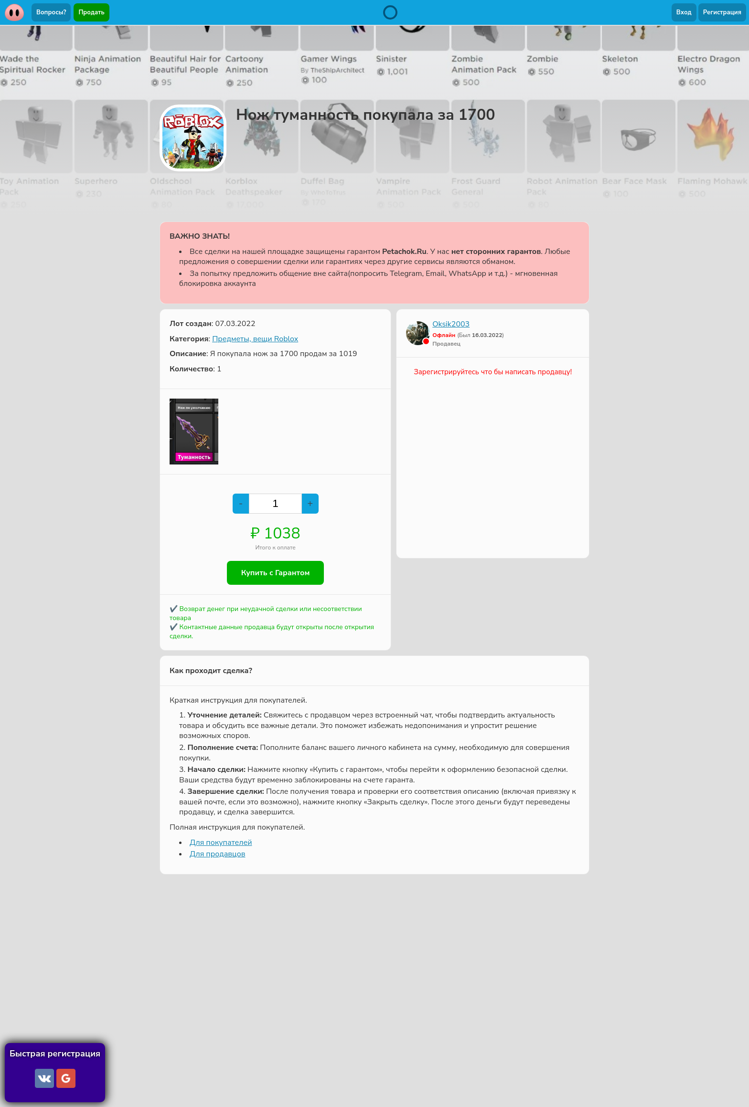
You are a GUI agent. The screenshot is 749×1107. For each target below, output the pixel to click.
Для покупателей (221, 842)
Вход (684, 12)
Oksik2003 (451, 324)
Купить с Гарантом (275, 573)
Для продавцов (217, 854)
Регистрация (722, 12)
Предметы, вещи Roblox (255, 339)
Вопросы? (51, 12)
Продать (91, 12)
